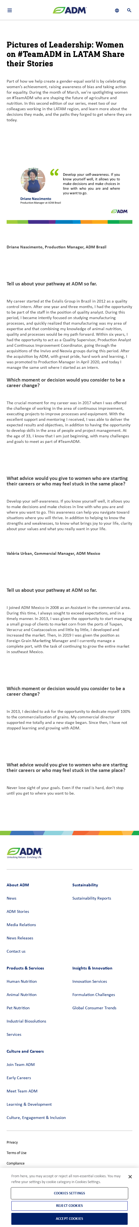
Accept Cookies (69, 1218)
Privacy (12, 1143)
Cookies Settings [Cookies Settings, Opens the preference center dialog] (69, 1193)
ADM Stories (18, 912)
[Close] (130, 1177)
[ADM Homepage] (70, 12)
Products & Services (25, 968)
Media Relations (21, 925)
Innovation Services (89, 981)
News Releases (20, 938)
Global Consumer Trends (94, 1008)
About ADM (18, 884)
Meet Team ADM (22, 1091)
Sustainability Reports (91, 898)
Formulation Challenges (93, 995)
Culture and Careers (25, 1051)
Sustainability (85, 884)
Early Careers (19, 1078)
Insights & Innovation (92, 968)
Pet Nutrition (18, 1008)
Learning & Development (29, 1104)
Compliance (16, 1164)
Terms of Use (17, 1153)
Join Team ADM (21, 1065)
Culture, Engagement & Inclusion (36, 1118)
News (11, 898)
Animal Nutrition (21, 995)
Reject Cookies (69, 1205)
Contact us (16, 951)
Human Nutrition (22, 981)
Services (14, 1034)
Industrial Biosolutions (26, 1021)
